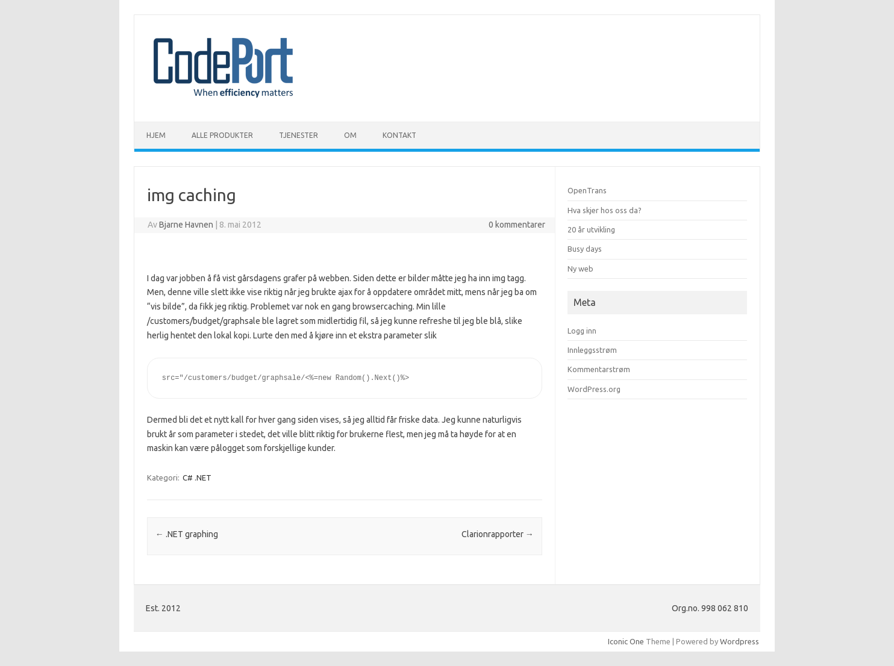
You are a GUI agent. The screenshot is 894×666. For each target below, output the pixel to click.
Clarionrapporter (497, 534)
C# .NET (197, 477)
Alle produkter (222, 135)
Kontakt (399, 135)
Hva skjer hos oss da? (604, 210)
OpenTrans (587, 190)
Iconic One (626, 641)
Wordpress (739, 641)
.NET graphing (186, 534)
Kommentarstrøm (598, 369)
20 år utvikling (591, 229)
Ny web (580, 268)
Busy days (584, 248)
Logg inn (581, 330)
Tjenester (298, 135)
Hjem (156, 135)
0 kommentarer (517, 224)
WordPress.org (593, 389)
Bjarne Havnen (186, 224)
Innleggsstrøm (592, 350)
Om (350, 135)
